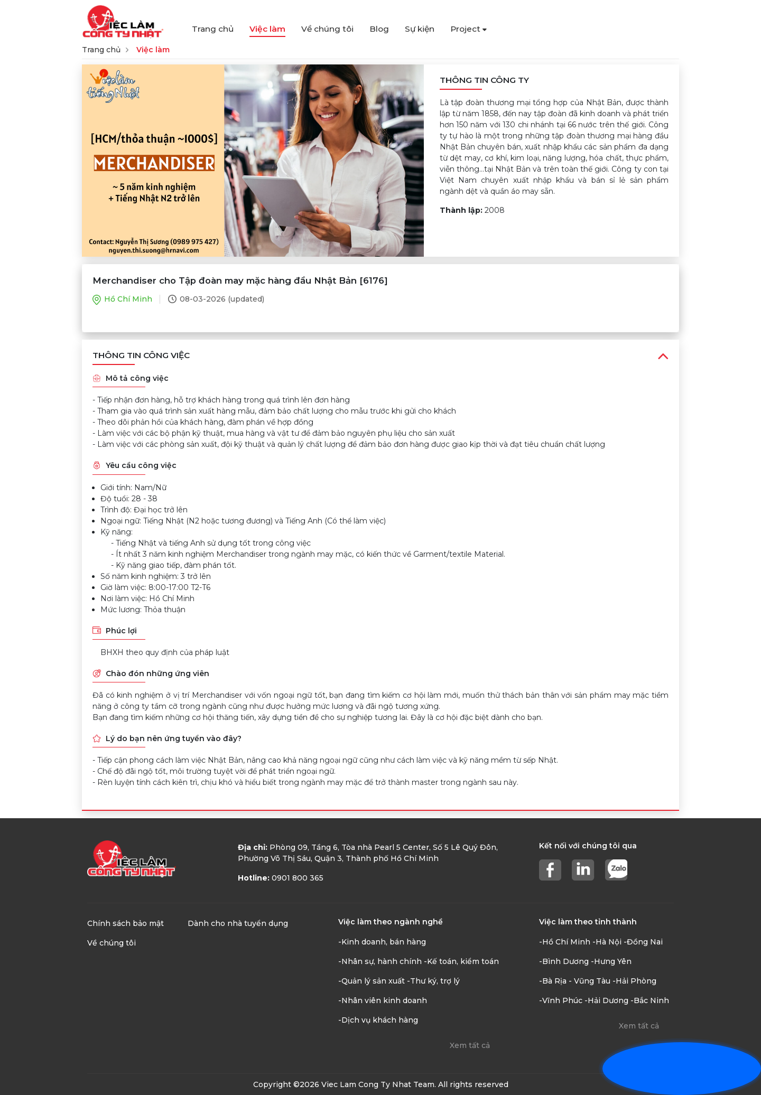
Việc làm (267, 29)
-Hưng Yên (611, 961)
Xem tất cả (470, 1045)
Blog (379, 29)
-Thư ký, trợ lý (433, 981)
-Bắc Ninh (649, 1000)
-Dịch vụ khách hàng (378, 1020)
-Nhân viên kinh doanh (382, 1000)
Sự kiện (419, 29)
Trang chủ (213, 29)
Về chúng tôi (327, 29)
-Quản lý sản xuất (371, 981)
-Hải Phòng (634, 981)
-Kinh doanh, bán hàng (382, 942)
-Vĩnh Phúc (560, 1000)
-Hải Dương (606, 1000)
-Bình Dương (564, 961)
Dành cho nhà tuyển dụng (238, 923)
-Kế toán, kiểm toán (461, 961)
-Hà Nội (606, 942)
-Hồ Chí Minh (564, 942)
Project (468, 29)
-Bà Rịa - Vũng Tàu (574, 981)
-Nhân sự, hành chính (380, 961)
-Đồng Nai (643, 942)
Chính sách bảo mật (125, 923)
